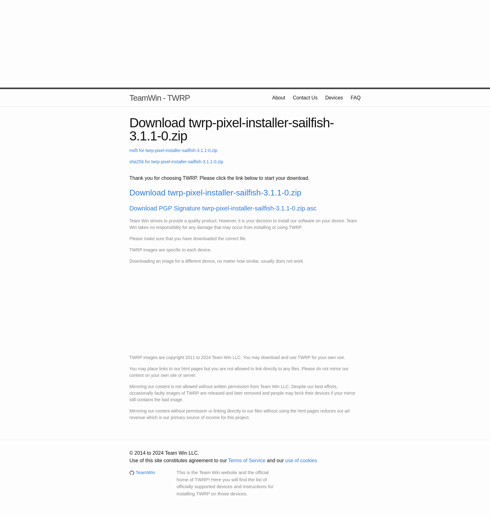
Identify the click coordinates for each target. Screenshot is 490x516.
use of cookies (301, 460)
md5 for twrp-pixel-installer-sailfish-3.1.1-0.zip (173, 150)
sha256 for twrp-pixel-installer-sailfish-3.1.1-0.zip (176, 161)
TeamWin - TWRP (159, 98)
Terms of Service (246, 460)
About (278, 97)
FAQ (356, 97)
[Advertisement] (245, 44)
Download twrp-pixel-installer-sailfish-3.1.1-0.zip (215, 192)
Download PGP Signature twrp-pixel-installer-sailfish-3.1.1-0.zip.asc (223, 208)
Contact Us (305, 97)
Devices (334, 97)
